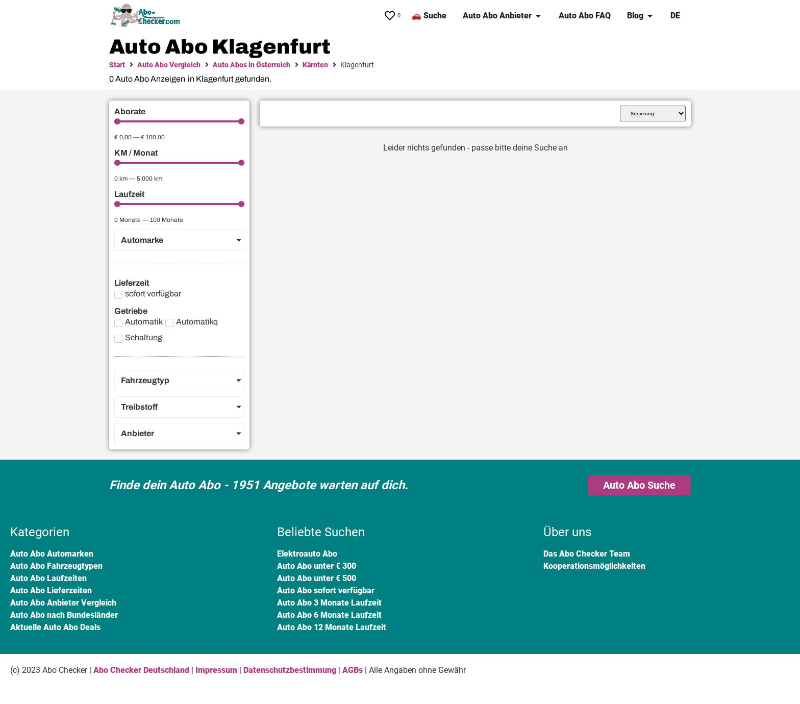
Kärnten (315, 65)
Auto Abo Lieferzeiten (51, 590)
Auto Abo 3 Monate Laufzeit (329, 603)
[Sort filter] (653, 113)
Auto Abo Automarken (51, 554)
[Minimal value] (179, 121)
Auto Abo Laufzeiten (48, 578)
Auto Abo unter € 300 (316, 566)
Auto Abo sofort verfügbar (325, 590)
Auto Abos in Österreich (251, 65)
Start (117, 65)
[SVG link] (147, 16)
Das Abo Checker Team (586, 554)
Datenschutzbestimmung (289, 670)
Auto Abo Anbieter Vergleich (63, 603)
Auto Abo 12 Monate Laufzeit (331, 627)
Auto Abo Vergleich (169, 65)
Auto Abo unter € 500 (316, 578)
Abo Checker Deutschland (141, 670)
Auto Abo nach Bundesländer (64, 615)
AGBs (352, 670)
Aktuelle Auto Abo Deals (55, 627)
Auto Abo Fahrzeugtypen (56, 566)
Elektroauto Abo (307, 554)
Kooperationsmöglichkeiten (594, 566)
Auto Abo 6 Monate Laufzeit (329, 615)
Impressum (216, 670)
